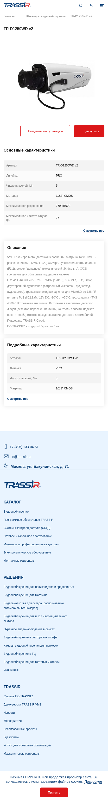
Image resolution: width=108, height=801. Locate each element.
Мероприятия (13, 721)
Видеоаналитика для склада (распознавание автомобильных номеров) (34, 606)
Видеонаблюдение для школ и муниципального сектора (35, 619)
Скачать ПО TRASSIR (18, 696)
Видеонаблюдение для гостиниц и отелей (31, 662)
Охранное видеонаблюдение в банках (29, 629)
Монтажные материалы (19, 560)
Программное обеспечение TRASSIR (28, 519)
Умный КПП (11, 670)
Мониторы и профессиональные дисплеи (31, 544)
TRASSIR (12, 687)
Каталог (12, 502)
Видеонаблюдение (16, 511)
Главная (9, 16)
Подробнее (93, 781)
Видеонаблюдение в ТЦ (20, 653)
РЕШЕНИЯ (14, 577)
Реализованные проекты (20, 729)
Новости (9, 712)
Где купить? (11, 737)
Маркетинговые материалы (22, 753)
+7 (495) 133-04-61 (24, 447)
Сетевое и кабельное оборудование (28, 536)
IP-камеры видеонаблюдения (45, 16)
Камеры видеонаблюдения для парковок (31, 645)
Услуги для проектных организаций (27, 745)
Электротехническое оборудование (27, 552)
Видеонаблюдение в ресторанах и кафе (30, 637)
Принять (54, 792)
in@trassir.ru (21, 457)
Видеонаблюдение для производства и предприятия (39, 587)
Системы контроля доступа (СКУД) (27, 528)
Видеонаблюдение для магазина (25, 595)
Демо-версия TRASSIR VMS (22, 704)
